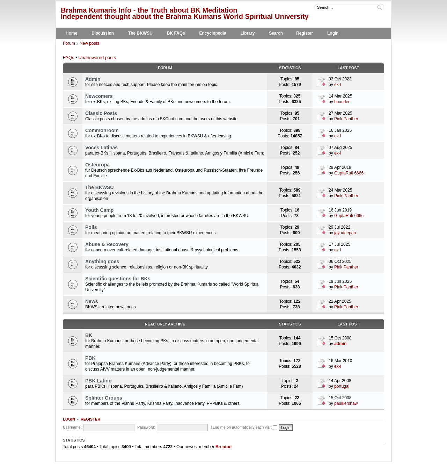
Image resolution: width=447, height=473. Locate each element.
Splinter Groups (103, 398)
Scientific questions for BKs (118, 278)
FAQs (68, 57)
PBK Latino (98, 381)
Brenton (223, 446)
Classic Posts (101, 113)
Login (333, 33)
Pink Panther (346, 118)
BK (88, 335)
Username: (72, 427)
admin (340, 343)
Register (304, 33)
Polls (91, 227)
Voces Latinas (101, 147)
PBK (90, 358)
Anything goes (102, 261)
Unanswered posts (97, 57)
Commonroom (102, 130)
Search (276, 33)
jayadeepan (345, 232)
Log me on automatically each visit (245, 427)
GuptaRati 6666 (349, 173)
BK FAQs (176, 33)
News (91, 301)
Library (248, 33)
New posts (89, 43)
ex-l (337, 84)
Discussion (102, 33)
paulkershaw (346, 403)
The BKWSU (140, 33)
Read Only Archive (165, 324)
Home (71, 33)
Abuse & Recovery (107, 244)
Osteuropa (97, 164)
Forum (69, 43)
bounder (342, 101)
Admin (93, 79)
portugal (341, 386)
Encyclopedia (212, 33)
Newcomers (99, 96)
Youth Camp (99, 210)
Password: (146, 427)
